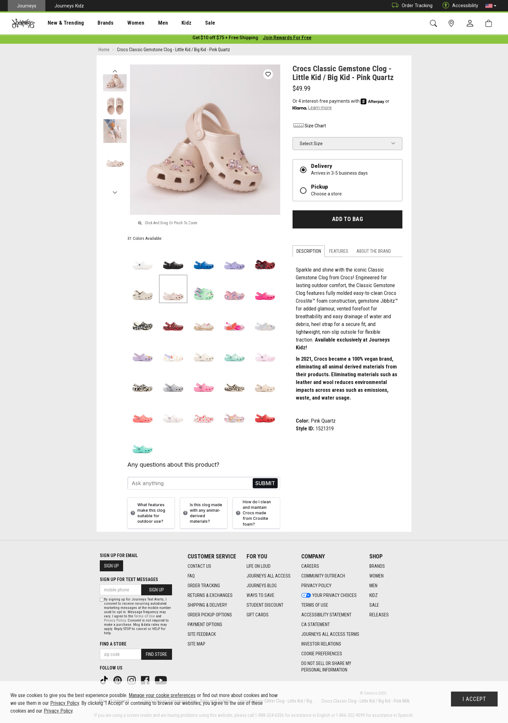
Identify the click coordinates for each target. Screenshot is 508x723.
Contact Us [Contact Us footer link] (199, 566)
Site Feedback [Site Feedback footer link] (202, 634)
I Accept (474, 699)
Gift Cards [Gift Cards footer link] (258, 614)
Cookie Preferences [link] (321, 653)
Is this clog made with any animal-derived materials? (201, 514)
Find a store (113, 644)
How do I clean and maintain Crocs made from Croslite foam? (252, 514)
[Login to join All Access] (225, 39)
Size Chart (309, 127)
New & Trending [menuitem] (59, 23)
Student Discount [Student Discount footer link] (265, 605)
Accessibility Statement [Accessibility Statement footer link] (326, 614)
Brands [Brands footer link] (377, 566)
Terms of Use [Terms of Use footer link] (314, 605)
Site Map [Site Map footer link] (196, 644)
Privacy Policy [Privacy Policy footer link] (316, 585)
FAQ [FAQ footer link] (191, 575)
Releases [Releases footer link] (379, 614)
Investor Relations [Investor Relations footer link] (321, 644)
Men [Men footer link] (373, 585)
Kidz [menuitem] (167, 23)
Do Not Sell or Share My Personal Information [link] (326, 666)
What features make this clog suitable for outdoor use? (147, 514)
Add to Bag (347, 220)
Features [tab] (338, 252)
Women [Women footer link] (376, 575)
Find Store (156, 654)
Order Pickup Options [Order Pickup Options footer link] (210, 614)
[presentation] (60, 23)
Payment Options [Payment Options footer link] (205, 624)
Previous (115, 71)
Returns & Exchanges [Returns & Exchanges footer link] (210, 595)
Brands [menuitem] (95, 23)
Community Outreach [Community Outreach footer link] (323, 575)
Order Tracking (411, 5)
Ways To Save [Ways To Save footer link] (260, 595)
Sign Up (111, 565)
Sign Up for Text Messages (129, 579)
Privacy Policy (115, 620)
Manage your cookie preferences (162, 695)
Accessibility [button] (458, 5)
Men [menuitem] (146, 23)
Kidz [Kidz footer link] (373, 595)
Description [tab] (308, 252)
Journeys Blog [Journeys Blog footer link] (262, 585)
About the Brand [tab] (373, 252)
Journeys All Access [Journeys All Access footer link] (269, 575)
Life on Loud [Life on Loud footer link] (259, 566)
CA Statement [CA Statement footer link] (315, 624)
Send (265, 485)
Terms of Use (144, 616)
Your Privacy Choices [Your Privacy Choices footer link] (329, 595)
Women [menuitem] (122, 23)
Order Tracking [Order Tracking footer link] (204, 585)
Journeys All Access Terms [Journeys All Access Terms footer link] (330, 634)
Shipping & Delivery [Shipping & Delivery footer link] (207, 605)
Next (115, 192)
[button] (491, 6)
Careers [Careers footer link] (310, 566)
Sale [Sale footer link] (374, 605)
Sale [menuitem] (187, 23)
